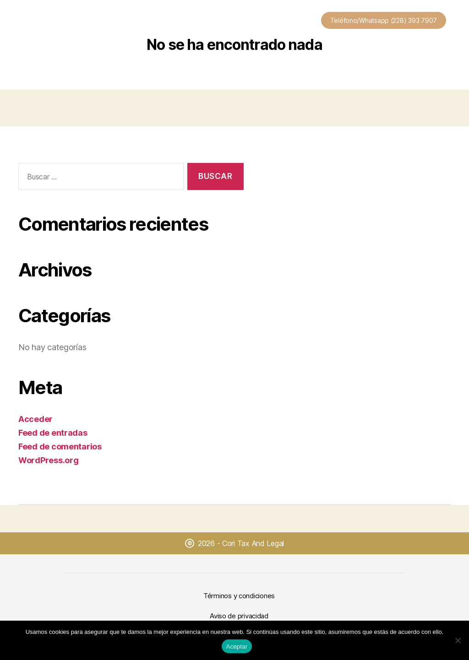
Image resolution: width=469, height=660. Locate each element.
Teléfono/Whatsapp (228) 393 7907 (383, 20)
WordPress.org (48, 460)
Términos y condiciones (239, 595)
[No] (457, 640)
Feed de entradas (52, 433)
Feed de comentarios (60, 446)
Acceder (35, 419)
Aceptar (237, 646)
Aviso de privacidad (239, 615)
